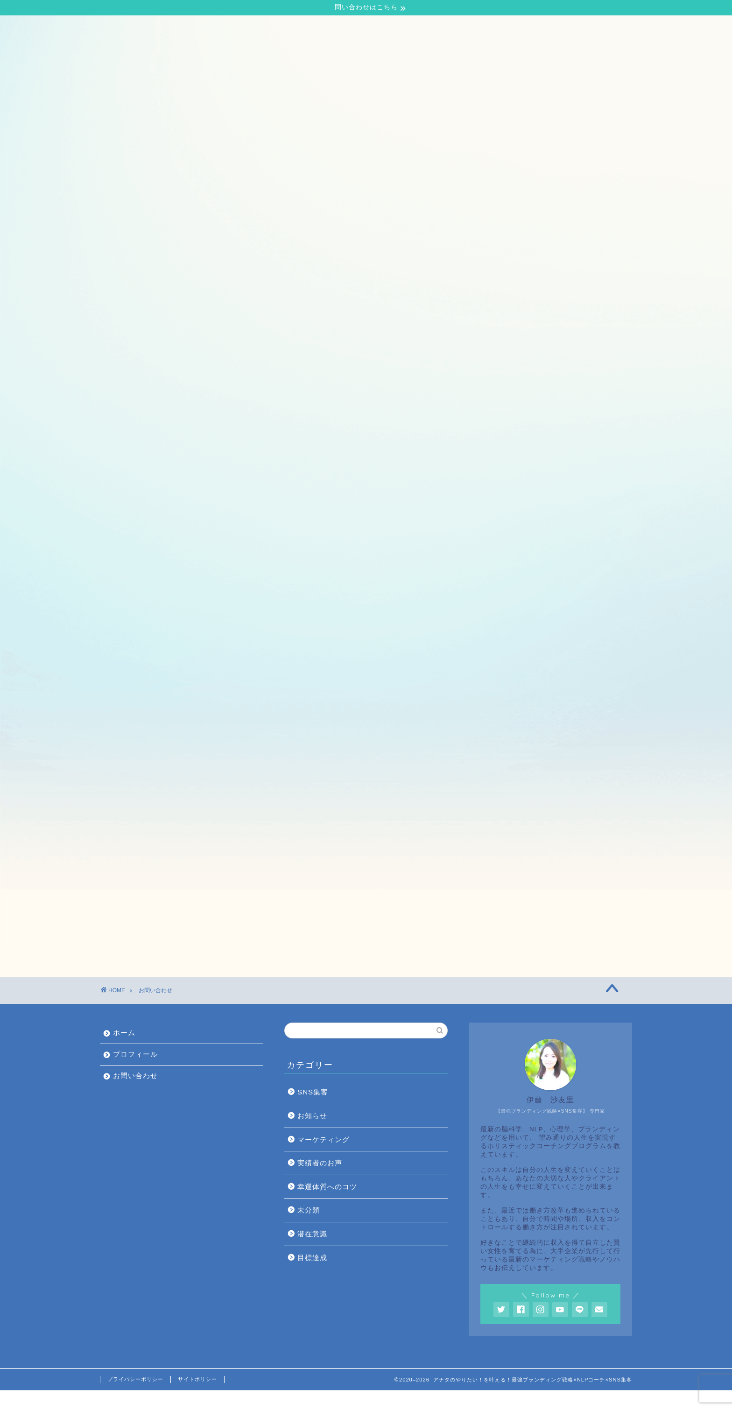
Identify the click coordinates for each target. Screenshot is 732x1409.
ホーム (121, 28)
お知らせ (312, 1134)
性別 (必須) (221, 700)
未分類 (308, 1229)
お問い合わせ (236, 28)
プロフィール (174, 28)
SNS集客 (312, 1111)
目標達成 (312, 1276)
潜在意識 (312, 1252)
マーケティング (323, 1158)
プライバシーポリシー (135, 1398)
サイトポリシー (197, 1398)
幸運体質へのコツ (327, 1205)
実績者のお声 (319, 1181)
